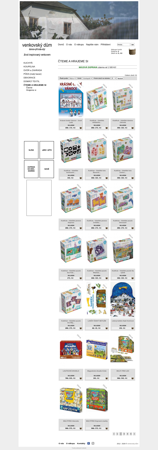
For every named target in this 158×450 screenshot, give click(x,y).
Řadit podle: (64, 78)
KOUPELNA (29, 67)
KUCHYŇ (28, 63)
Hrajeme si (31, 90)
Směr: (79, 78)
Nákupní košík (116, 49)
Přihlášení (106, 44)
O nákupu (79, 44)
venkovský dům (132, 444)
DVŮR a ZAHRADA (33, 70)
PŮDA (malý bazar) (32, 74)
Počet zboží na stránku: (102, 78)
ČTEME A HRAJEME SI (35, 85)
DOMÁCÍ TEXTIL (32, 81)
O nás (69, 44)
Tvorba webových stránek (79, 448)
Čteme (29, 88)
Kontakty (81, 443)
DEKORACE (29, 78)
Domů (61, 44)
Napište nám (92, 44)
